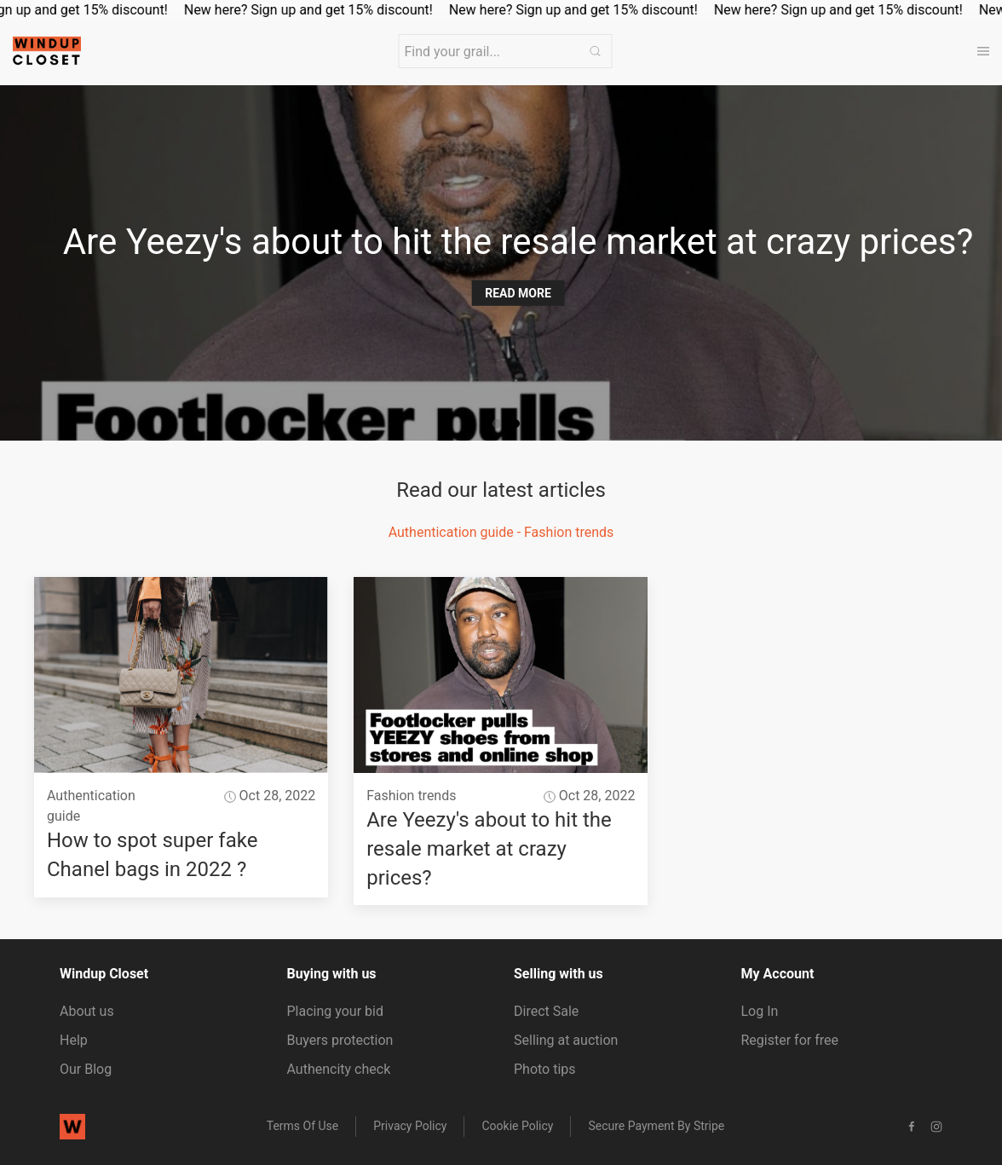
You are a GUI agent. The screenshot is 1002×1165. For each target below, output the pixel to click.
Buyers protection (340, 1040)
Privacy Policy (409, 1126)
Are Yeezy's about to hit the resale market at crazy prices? (489, 848)
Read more (519, 293)
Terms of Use (303, 1126)
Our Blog (86, 1069)
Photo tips (545, 1069)
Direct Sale (546, 1011)
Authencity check (339, 1069)
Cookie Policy (517, 1126)
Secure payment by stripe (656, 1126)
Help (74, 1040)
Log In (760, 1011)
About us (87, 1011)
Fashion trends (568, 532)
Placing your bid (335, 1011)
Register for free (789, 1040)
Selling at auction (566, 1040)
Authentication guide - (456, 532)
